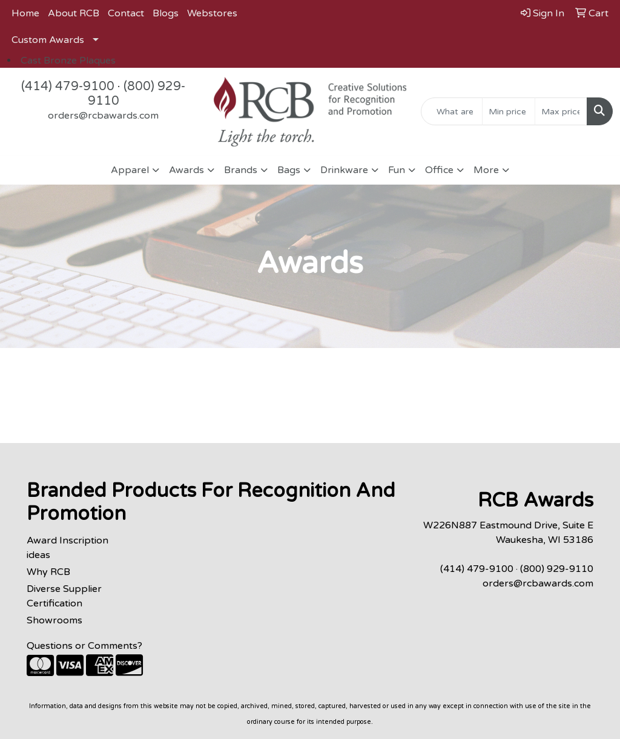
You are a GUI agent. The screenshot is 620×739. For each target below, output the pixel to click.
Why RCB (48, 572)
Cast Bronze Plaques (68, 60)
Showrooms (54, 620)
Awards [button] (186, 170)
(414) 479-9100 (67, 86)
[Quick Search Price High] (561, 111)
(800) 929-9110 (556, 569)
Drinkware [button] (344, 170)
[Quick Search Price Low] (508, 111)
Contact (126, 13)
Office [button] (439, 170)
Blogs (166, 13)
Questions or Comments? (84, 646)
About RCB (73, 13)
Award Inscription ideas (67, 547)
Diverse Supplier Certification (64, 596)
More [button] (486, 170)
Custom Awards (48, 40)
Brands (240, 170)
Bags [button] (288, 170)
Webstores (212, 13)
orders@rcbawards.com (103, 116)
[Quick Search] (452, 111)
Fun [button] (396, 170)
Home (25, 13)
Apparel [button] (130, 170)
